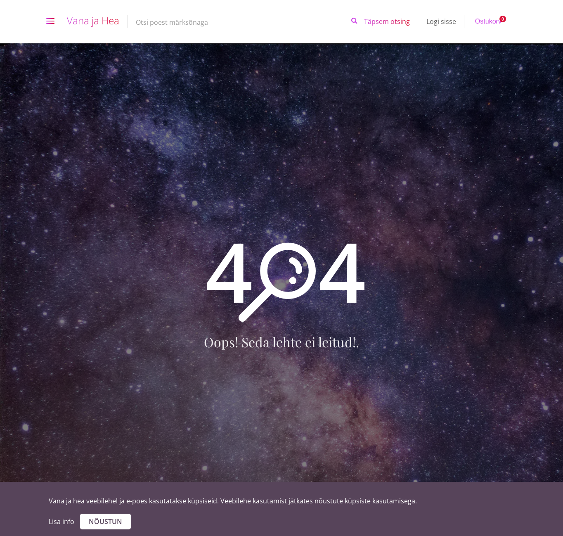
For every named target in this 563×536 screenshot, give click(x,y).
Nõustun (105, 521)
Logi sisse (441, 21)
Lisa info (61, 521)
